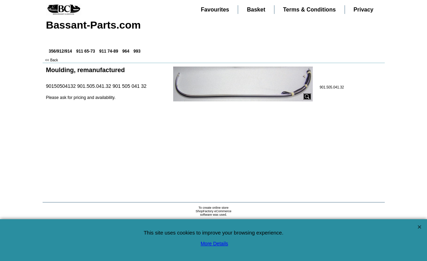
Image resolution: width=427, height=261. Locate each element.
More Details (214, 243)
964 (125, 51)
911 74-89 (108, 51)
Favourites (215, 10)
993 (136, 51)
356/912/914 (60, 51)
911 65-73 (85, 51)
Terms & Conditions (309, 10)
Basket (256, 10)
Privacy (364, 10)
